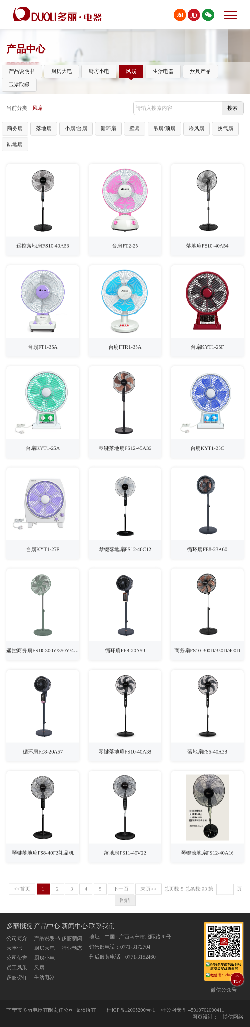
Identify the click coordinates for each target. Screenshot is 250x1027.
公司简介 (16, 938)
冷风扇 (196, 130)
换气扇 (225, 130)
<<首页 (22, 890)
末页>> (148, 890)
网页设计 (202, 1017)
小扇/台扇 (76, 130)
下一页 (121, 890)
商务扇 (15, 130)
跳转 (125, 901)
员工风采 (16, 967)
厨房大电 (61, 71)
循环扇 (108, 130)
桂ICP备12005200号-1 (130, 1010)
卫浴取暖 (19, 85)
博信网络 (233, 1017)
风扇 (131, 71)
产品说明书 (22, 71)
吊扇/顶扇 (164, 130)
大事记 (14, 948)
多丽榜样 (16, 977)
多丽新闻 (72, 938)
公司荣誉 (16, 958)
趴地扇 (15, 146)
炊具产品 (200, 71)
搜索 (232, 109)
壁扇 (134, 130)
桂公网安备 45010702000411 (192, 1010)
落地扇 (44, 130)
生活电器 (163, 71)
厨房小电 (99, 71)
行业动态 (72, 948)
